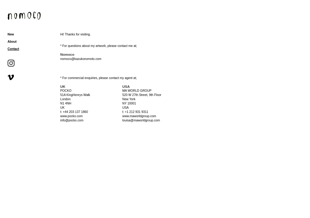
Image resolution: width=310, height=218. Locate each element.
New (11, 34)
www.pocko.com (71, 116)
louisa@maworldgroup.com (141, 120)
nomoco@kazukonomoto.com (80, 59)
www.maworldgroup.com (139, 116)
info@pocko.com (72, 120)
